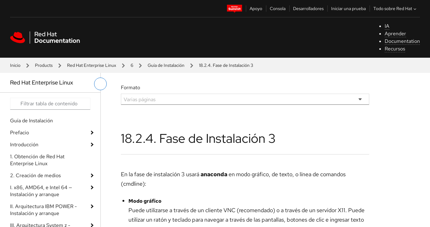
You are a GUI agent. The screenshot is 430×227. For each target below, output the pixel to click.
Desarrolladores (308, 8)
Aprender (395, 33)
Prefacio (19, 132)
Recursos (395, 48)
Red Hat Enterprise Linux (91, 65)
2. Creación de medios (35, 175)
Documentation (402, 41)
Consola (278, 8)
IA (387, 26)
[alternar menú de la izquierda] (100, 84)
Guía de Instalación (166, 65)
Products (44, 65)
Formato (130, 87)
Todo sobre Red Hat (395, 8)
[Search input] (50, 104)
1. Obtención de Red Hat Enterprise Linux (37, 160)
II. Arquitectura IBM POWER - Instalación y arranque (43, 210)
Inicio (15, 65)
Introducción (24, 144)
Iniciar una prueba (348, 8)
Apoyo (256, 8)
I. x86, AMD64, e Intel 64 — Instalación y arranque (41, 191)
